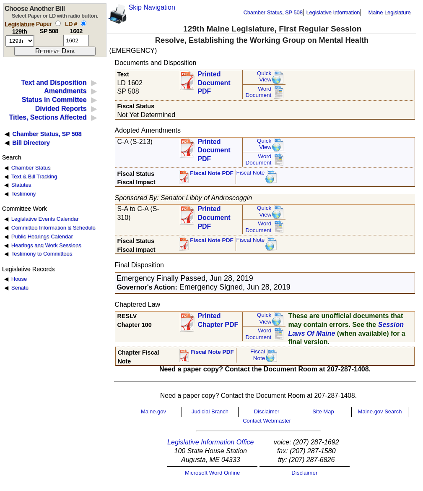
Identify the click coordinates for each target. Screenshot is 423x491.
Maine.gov (153, 411)
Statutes (21, 185)
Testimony (23, 194)
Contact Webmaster (267, 421)
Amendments (65, 90)
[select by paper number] (58, 23)
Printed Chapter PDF (217, 320)
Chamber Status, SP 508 (273, 12)
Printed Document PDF (213, 80)
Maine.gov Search (380, 411)
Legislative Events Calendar (45, 219)
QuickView (264, 76)
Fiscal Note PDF (212, 173)
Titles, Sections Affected (47, 117)
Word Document (258, 92)
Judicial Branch (210, 411)
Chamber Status (31, 168)
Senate (20, 288)
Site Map (323, 411)
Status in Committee (54, 99)
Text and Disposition (53, 82)
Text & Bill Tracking (34, 176)
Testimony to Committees (41, 254)
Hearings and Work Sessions (46, 245)
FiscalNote (257, 354)
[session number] (19, 41)
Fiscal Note (250, 173)
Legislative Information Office (210, 442)
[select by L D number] (83, 23)
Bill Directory (31, 142)
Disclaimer (267, 411)
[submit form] (55, 51)
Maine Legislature (389, 12)
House (19, 279)
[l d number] (76, 40)
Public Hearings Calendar (42, 236)
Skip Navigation (152, 7)
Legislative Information (333, 12)
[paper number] (48, 40)
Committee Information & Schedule (53, 228)
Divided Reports (61, 108)
